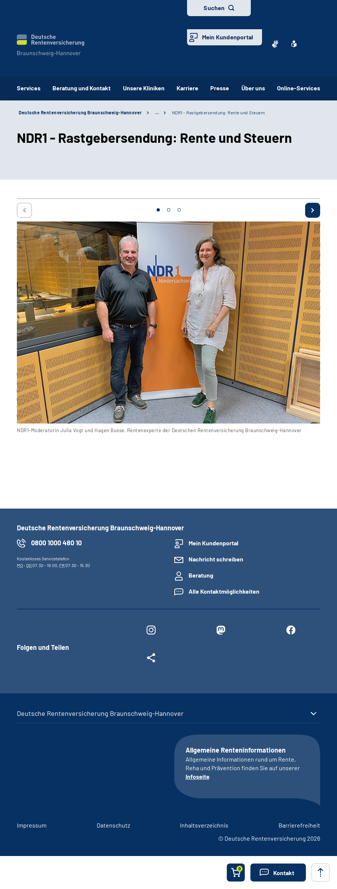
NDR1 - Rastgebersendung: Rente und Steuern (218, 112)
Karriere (187, 87)
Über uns (253, 87)
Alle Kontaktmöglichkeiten (224, 591)
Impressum (31, 825)
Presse (219, 87)
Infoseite (198, 776)
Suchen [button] (214, 7)
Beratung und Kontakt (81, 87)
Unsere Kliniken (144, 87)
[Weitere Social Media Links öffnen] (151, 659)
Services (28, 87)
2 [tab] (168, 210)
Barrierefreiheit (299, 825)
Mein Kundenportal (227, 36)
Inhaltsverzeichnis (204, 825)
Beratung (201, 575)
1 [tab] (158, 210)
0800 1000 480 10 (56, 543)
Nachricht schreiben (216, 559)
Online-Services (298, 87)
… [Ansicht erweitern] (157, 112)
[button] (278, 873)
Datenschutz (113, 825)
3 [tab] (179, 210)
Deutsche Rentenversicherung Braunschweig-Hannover (80, 112)
